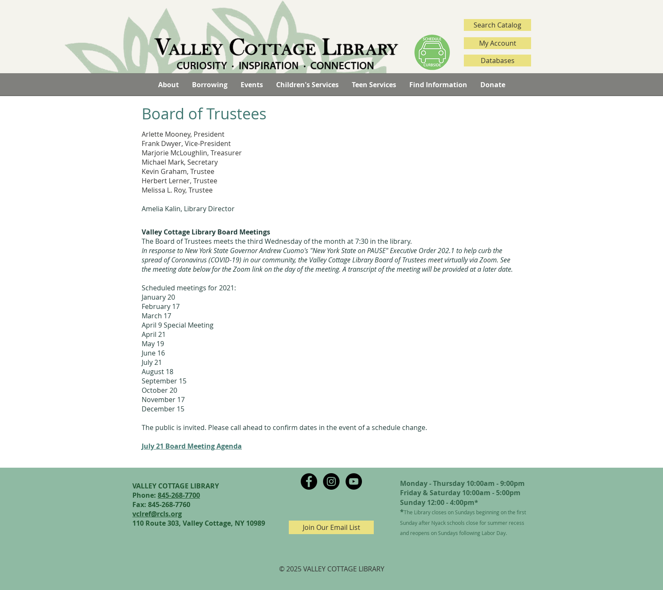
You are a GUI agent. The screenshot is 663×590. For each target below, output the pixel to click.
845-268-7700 (179, 495)
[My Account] (497, 43)
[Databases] (497, 60)
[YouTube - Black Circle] (353, 481)
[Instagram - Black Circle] (331, 481)
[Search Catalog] (497, 25)
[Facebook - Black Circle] (309, 481)
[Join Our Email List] (331, 527)
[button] (168, 84)
